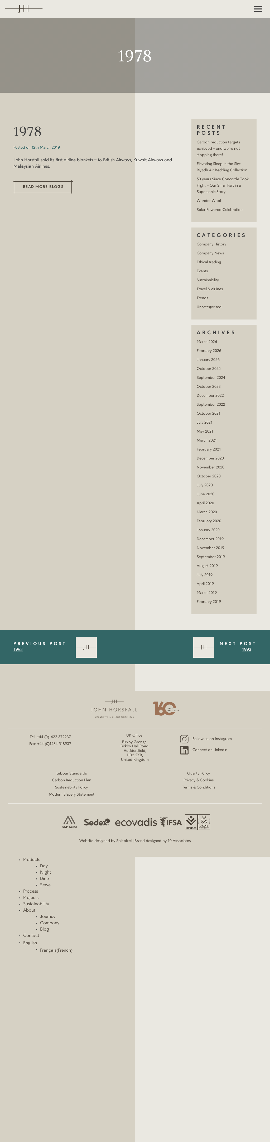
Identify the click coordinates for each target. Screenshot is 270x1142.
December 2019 (210, 539)
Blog (44, 929)
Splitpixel (124, 841)
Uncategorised (209, 307)
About (29, 910)
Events (202, 271)
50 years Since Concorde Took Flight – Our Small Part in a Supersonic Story (223, 185)
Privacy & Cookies (199, 780)
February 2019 (209, 602)
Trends (202, 298)
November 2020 (210, 467)
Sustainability (208, 280)
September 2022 (211, 405)
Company (49, 923)
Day (44, 866)
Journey (47, 917)
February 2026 (209, 351)
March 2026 (207, 342)
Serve (45, 885)
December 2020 (210, 458)
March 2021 (207, 440)
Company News (210, 253)
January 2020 (208, 530)
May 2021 (205, 431)
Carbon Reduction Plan (71, 780)
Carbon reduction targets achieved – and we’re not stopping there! (218, 149)
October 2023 (209, 387)
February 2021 (209, 449)
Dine (44, 879)
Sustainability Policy (71, 787)
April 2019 (205, 584)
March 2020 (207, 512)
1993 (18, 650)
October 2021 (208, 413)
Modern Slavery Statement (71, 794)
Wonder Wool (209, 201)
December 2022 (210, 396)
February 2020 (209, 521)
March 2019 (207, 593)
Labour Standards (71, 773)
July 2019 (205, 575)
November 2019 (210, 548)
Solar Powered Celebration (220, 210)
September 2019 (211, 557)
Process (30, 891)
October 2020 (209, 476)
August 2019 (207, 566)
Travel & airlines (210, 289)
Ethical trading (209, 262)
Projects (30, 898)
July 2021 (205, 422)
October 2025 (209, 369)
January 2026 (208, 360)
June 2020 (205, 494)
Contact (31, 936)
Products (31, 860)
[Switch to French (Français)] (155, 950)
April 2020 (205, 503)
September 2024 (211, 378)
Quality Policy (198, 773)
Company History (211, 244)
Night (45, 872)
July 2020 (205, 485)
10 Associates (179, 841)
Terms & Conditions (198, 787)
